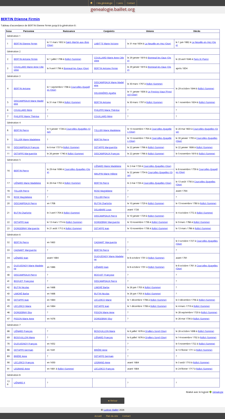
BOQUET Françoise (104, 274)
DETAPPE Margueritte (105, 147)
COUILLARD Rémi (23, 110)
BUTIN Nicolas (21, 287)
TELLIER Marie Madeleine (107, 130)
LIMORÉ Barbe (101, 287)
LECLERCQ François (24, 362)
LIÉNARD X (19, 382)
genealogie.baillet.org (112, 9)
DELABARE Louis (102, 209)
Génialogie (217, 392)
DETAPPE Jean (21, 222)
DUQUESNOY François (25, 343)
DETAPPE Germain (23, 349)
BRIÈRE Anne (100, 349)
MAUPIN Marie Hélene (105, 173)
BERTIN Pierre (21, 130)
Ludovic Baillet (111, 409)
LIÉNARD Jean (21, 257)
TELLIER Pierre (21, 190)
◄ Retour (113, 400)
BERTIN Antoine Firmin (26, 59)
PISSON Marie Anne (104, 312)
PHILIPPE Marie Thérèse (107, 110)
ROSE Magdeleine (103, 190)
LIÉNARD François (23, 331)
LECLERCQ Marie (103, 299)
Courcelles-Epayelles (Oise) (157, 166)
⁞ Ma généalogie (104, 3)
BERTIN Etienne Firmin (20, 19)
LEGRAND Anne (102, 362)
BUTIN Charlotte (103, 203)
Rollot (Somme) (73, 59)
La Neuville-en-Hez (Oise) (158, 43)
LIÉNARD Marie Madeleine (107, 166)
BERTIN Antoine (22, 88)
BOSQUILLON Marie (104, 331)
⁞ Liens (119, 3)
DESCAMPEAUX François (26, 147)
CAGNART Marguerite (105, 242)
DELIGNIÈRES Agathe (105, 93)
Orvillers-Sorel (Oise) (156, 331)
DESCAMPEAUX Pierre (25, 203)
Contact (131, 3)
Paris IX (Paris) (201, 59)
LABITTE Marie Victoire (106, 43)
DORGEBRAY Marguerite (107, 222)
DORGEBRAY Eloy (23, 312)
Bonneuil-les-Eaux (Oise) (76, 68)
